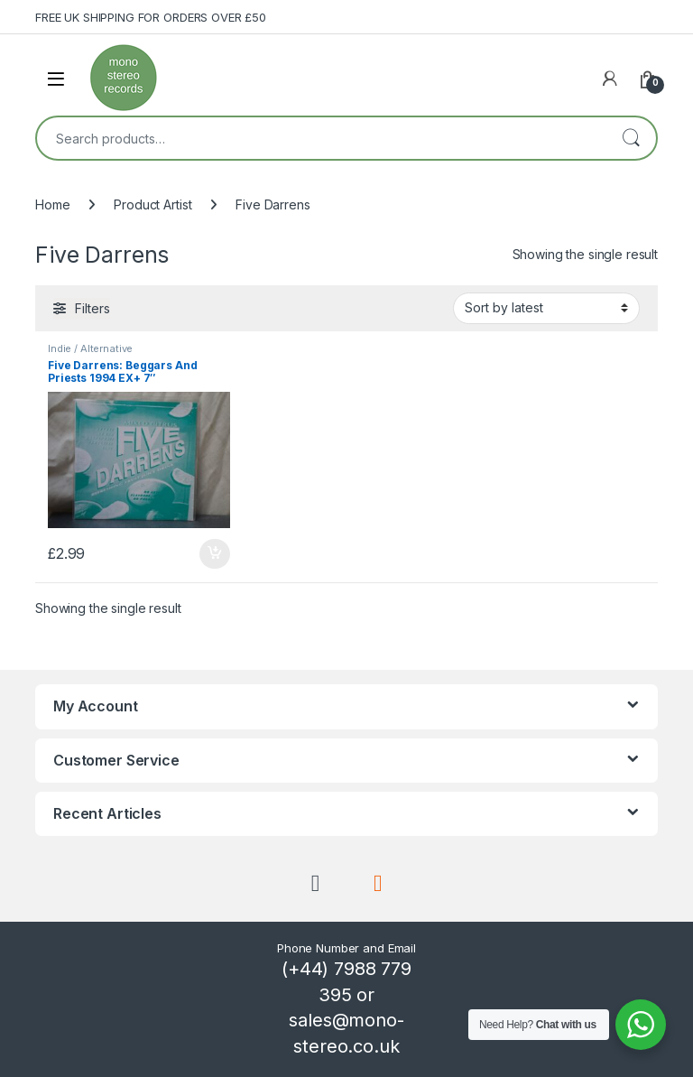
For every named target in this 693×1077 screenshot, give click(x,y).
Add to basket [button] (214, 554)
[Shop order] (546, 307)
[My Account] (610, 78)
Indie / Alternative (90, 348)
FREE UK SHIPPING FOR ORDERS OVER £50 (150, 17)
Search (630, 138)
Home (52, 204)
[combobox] (321, 138)
